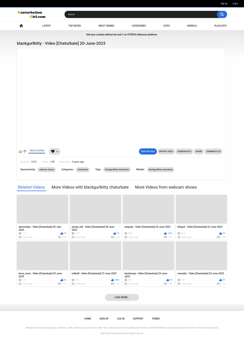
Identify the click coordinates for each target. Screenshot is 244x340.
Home (21, 26)
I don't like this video (25, 151)
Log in (235, 3)
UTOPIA (131, 34)
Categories (139, 25)
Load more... (122, 297)
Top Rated (74, 25)
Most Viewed (106, 25)
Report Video (166, 151)
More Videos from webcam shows (166, 187)
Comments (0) (213, 151)
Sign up (224, 3)
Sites (167, 25)
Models (192, 25)
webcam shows (46, 169)
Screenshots (184, 151)
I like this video (20, 151)
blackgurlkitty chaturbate (117, 169)
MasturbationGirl (118, 333)
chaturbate (83, 169)
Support (138, 318)
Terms (156, 318)
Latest (46, 25)
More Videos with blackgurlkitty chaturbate (90, 187)
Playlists (220, 25)
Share (199, 151)
